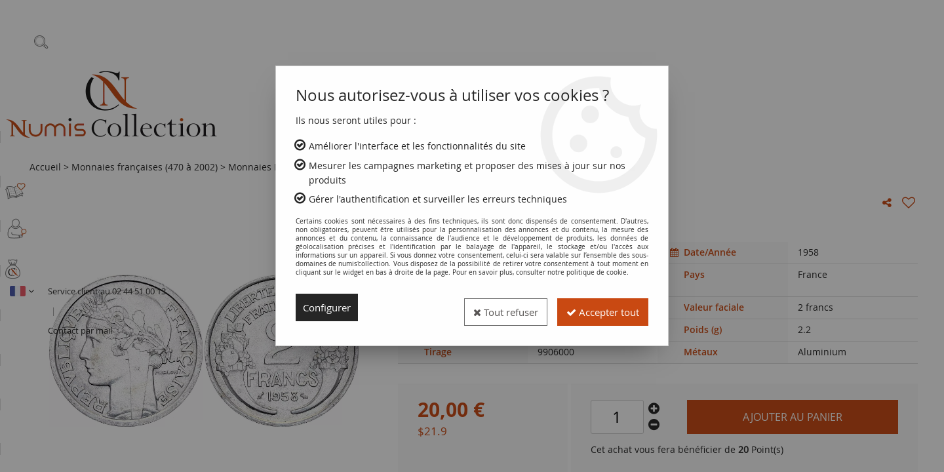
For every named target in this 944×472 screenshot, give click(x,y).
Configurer (329, 307)
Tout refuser (490, 307)
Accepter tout (597, 307)
